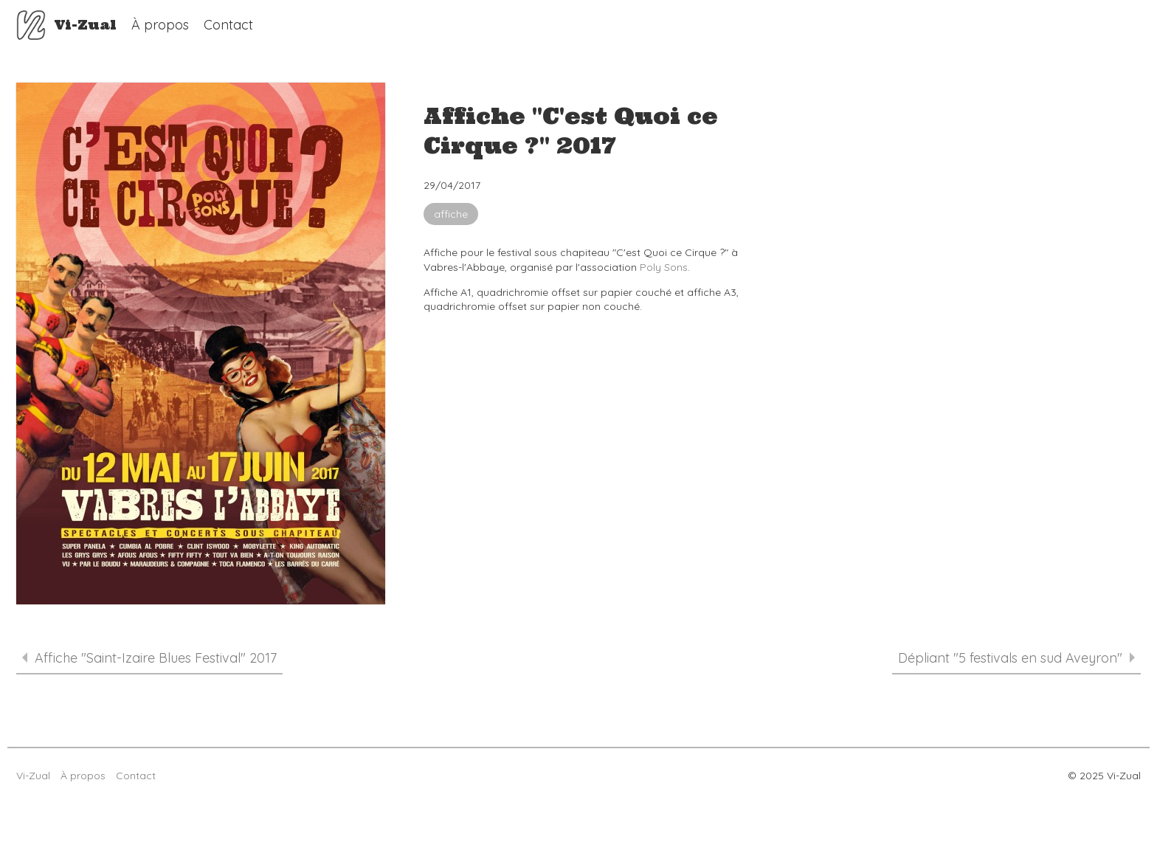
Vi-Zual (31, 25)
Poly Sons (664, 267)
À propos (160, 24)
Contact (228, 24)
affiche (451, 214)
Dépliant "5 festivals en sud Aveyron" (1016, 657)
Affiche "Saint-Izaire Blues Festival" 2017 (149, 657)
